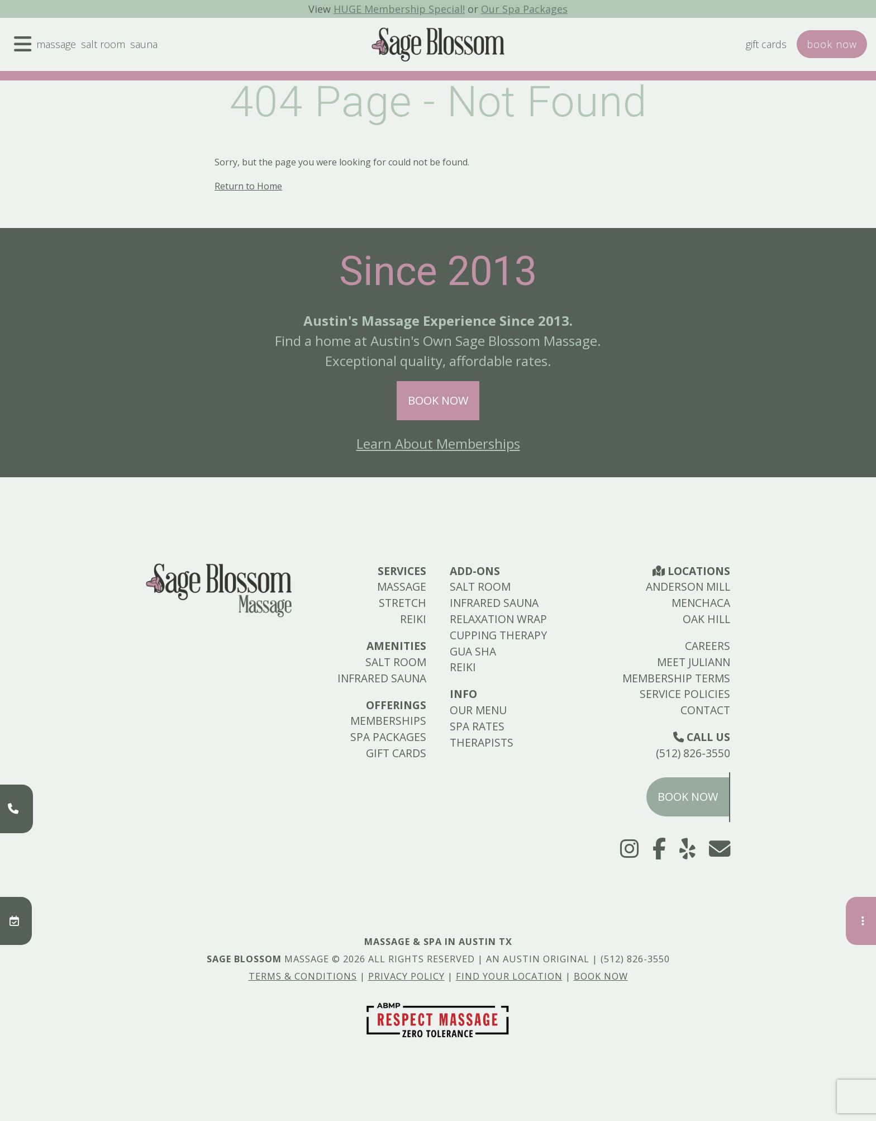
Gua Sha (473, 651)
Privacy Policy (406, 976)
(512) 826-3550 (693, 753)
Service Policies (685, 693)
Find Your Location (509, 976)
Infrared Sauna (381, 678)
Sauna (154, 48)
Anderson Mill (688, 586)
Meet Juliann (693, 661)
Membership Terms (676, 678)
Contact (705, 710)
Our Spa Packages (529, 8)
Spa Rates (477, 726)
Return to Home (248, 186)
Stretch (402, 602)
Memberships (388, 720)
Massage (60, 48)
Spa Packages (388, 736)
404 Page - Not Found (438, 102)
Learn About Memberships (438, 443)
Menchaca (701, 602)
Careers (707, 645)
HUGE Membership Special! (397, 8)
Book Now (438, 400)
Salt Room (110, 48)
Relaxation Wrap (498, 618)
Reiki (413, 618)
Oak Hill (706, 618)
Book (830, 48)
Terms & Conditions (303, 976)
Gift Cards (759, 48)
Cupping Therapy (498, 635)
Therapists (481, 742)
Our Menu (478, 710)
